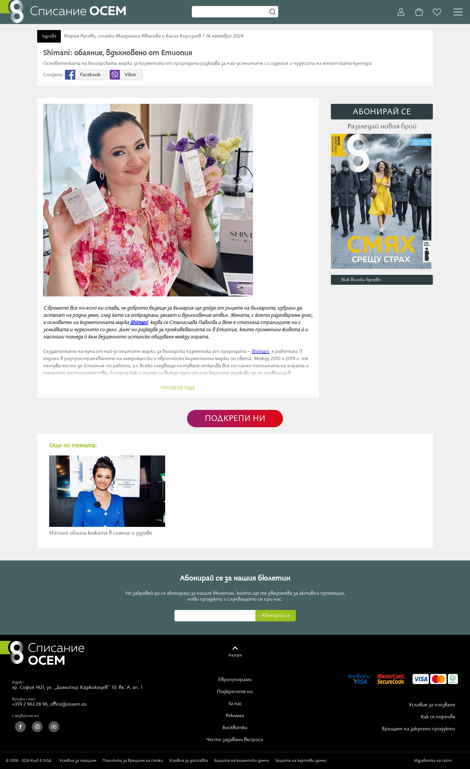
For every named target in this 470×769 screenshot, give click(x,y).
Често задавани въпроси (235, 740)
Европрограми (235, 680)
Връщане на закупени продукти (418, 729)
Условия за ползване (432, 705)
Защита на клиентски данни (241, 760)
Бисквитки (234, 728)
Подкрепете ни (235, 692)
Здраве (49, 36)
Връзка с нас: (24, 699)
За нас (235, 704)
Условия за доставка (188, 760)
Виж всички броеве (361, 280)
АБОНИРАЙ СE (382, 112)
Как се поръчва (438, 717)
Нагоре (235, 655)
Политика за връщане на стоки (133, 760)
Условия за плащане (78, 760)
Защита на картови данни (301, 760)
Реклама (235, 716)
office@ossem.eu (68, 704)
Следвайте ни (25, 715)
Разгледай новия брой (382, 126)
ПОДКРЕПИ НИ (235, 418)
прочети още (178, 388)
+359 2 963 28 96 (30, 704)
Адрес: (18, 682)
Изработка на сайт (439, 760)
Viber (130, 75)
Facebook (90, 75)
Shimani (138, 323)
